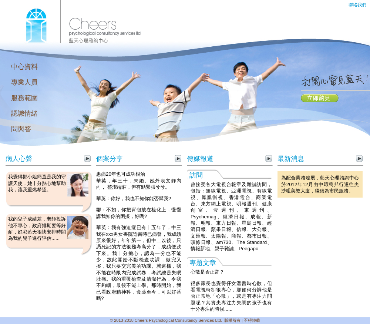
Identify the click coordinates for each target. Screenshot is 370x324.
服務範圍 (24, 98)
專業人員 (24, 82)
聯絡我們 (357, 4)
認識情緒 (24, 113)
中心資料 (24, 66)
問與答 (21, 129)
